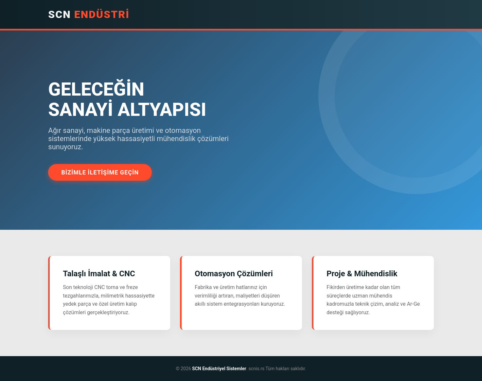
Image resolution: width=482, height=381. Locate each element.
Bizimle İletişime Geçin (100, 172)
